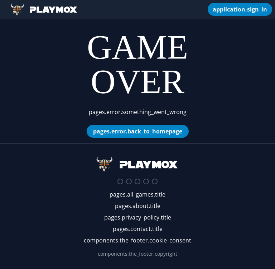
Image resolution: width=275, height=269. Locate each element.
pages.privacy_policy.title (137, 217)
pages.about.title (137, 206)
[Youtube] (146, 181)
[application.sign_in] (240, 9)
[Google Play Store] (155, 181)
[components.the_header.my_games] (204, 9)
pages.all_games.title (137, 194)
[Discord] (120, 181)
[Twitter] (129, 181)
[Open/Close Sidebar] (5, 9)
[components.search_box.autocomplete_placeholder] (198, 9)
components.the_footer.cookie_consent (137, 240)
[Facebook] (137, 181)
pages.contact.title (138, 229)
